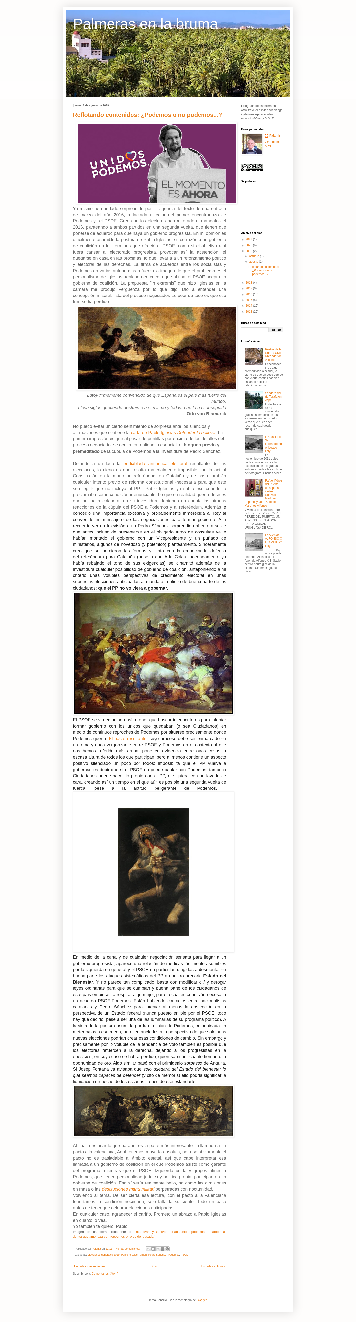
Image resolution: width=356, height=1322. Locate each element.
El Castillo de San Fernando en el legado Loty (273, 444)
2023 (249, 239)
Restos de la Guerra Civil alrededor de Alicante (273, 355)
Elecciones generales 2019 (104, 1254)
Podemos (173, 1254)
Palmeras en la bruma (145, 24)
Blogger (202, 1300)
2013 (249, 311)
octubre (254, 256)
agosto (254, 261)
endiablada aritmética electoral (155, 463)
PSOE (184, 1254)
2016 (249, 294)
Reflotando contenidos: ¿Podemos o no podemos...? (147, 114)
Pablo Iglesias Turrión (134, 1254)
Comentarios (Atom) (105, 1273)
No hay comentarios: (128, 1248)
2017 (249, 288)
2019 (249, 251)
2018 (249, 282)
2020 (249, 245)
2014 (249, 305)
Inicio (153, 1266)
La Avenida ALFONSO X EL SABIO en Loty (274, 540)
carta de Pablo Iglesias (173, 432)
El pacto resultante (127, 738)
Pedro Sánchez (157, 1254)
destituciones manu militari (128, 1189)
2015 (249, 300)
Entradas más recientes (89, 1266)
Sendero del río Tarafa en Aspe (273, 396)
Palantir (274, 135)
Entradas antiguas (213, 1266)
